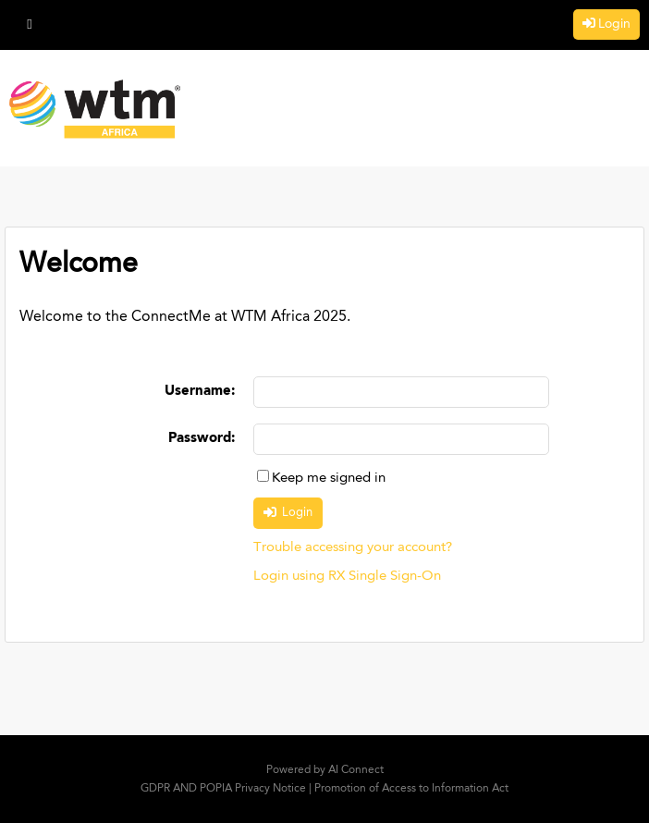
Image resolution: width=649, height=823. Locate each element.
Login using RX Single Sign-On (347, 576)
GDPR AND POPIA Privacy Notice (223, 788)
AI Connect (356, 770)
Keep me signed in (329, 478)
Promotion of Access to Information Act (411, 788)
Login (614, 24)
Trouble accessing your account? (352, 548)
